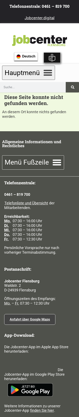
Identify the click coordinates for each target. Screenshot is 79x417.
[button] (28, 73)
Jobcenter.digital (40, 18)
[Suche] (72, 87)
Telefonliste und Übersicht (26, 203)
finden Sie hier (42, 410)
